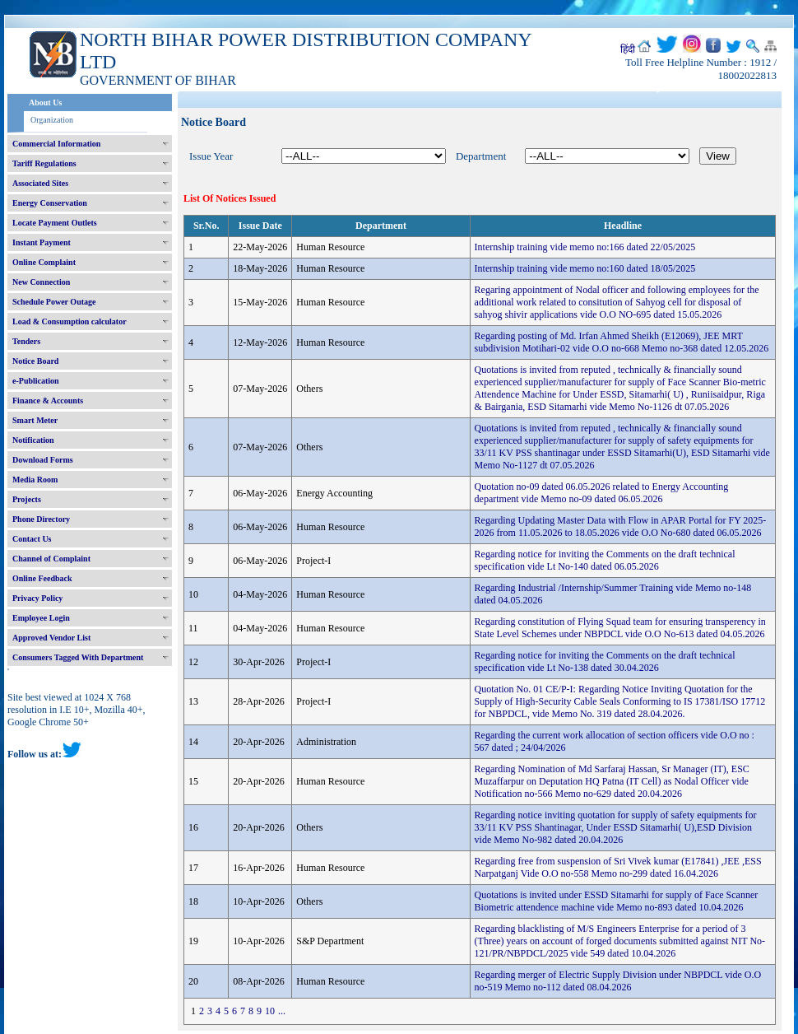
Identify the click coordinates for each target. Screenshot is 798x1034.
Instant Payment (41, 242)
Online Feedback (42, 578)
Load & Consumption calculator (69, 321)
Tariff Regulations (44, 163)
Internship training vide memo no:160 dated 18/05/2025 (585, 268)
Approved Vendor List (51, 637)
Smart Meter (35, 420)
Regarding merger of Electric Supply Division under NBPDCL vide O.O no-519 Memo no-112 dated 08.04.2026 (618, 981)
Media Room (35, 479)
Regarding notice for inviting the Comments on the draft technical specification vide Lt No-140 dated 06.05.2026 (605, 560)
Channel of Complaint (51, 558)
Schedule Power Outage (53, 301)
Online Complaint (44, 262)
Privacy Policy (37, 598)
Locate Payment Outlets (54, 222)
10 (270, 1011)
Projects (26, 499)
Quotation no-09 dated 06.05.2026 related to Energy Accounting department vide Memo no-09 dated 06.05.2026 (602, 493)
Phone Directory (41, 519)
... (281, 1011)
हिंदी (627, 49)
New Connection (41, 281)
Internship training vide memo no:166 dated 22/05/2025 (585, 247)
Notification (33, 440)
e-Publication (35, 380)
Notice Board (35, 361)
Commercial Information (56, 143)
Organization (51, 119)
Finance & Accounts (47, 400)
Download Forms (42, 459)
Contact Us (32, 538)
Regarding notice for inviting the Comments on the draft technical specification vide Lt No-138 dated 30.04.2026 (605, 661)
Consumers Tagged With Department (77, 657)
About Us (45, 102)
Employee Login (41, 617)
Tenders (26, 341)
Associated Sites (40, 183)
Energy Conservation (49, 202)
